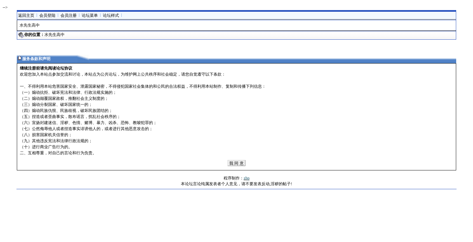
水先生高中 (54, 34)
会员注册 (69, 15)
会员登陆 (47, 15)
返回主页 (26, 15)
